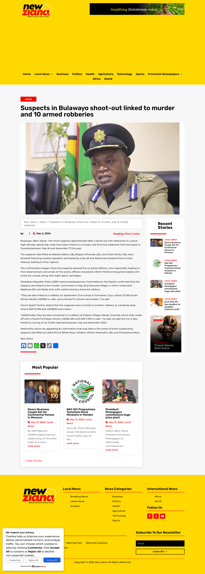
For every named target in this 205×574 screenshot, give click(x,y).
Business (63, 74)
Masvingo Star (74, 543)
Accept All (52, 560)
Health (90, 74)
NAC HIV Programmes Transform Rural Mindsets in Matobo (81, 412)
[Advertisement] (102, 44)
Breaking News (79, 496)
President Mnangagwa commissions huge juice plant (118, 413)
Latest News (77, 501)
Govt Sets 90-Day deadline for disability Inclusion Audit (172, 305)
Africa (97, 79)
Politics (77, 74)
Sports (140, 74)
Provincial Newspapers (163, 74)
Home (27, 74)
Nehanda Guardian (97, 543)
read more (34, 446)
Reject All (33, 560)
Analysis (75, 506)
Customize (14, 560)
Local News (42, 74)
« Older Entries (33, 460)
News (28, 99)
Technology (124, 74)
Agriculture (105, 74)
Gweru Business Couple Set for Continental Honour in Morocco (41, 413)
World (108, 79)
